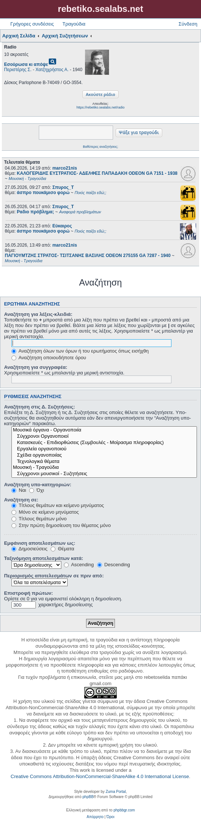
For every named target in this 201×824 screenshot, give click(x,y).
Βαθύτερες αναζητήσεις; (100, 147)
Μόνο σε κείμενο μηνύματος (45, 512)
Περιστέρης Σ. (17, 69)
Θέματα (62, 548)
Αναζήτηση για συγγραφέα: (35, 367)
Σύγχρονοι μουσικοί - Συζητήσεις (104, 474)
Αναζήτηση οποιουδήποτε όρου (48, 357)
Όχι (36, 490)
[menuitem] (95, 817)
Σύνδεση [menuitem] (187, 24)
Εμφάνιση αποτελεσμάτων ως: (39, 543)
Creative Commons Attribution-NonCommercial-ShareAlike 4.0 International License (100, 776)
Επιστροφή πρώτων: (28, 593)
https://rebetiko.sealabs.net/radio (100, 107)
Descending (113, 564)
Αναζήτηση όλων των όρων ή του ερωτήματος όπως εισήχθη (80, 351)
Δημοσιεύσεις (29, 548)
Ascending (79, 564)
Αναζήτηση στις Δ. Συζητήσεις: (39, 407)
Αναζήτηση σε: (21, 500)
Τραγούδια (73, 24)
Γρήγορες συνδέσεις (32, 24)
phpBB (87, 797)
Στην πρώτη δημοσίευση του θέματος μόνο (61, 525)
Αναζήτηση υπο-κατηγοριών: (37, 484)
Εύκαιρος (62, 225)
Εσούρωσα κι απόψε (26, 64)
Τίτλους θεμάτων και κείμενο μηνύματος (57, 505)
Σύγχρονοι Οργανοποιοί (104, 436)
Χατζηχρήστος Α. (52, 69)
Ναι (18, 490)
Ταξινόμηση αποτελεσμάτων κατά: (43, 558)
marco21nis (64, 168)
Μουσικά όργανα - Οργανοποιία (104, 430)
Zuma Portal (116, 792)
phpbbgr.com (124, 810)
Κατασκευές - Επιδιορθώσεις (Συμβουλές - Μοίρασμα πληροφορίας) (104, 443)
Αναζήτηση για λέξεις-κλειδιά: (38, 314)
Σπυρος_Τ (63, 187)
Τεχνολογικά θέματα (104, 461)
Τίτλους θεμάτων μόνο (39, 518)
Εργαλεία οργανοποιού (104, 449)
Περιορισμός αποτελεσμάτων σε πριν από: (54, 575)
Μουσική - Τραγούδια (104, 467)
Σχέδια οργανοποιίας (104, 455)
